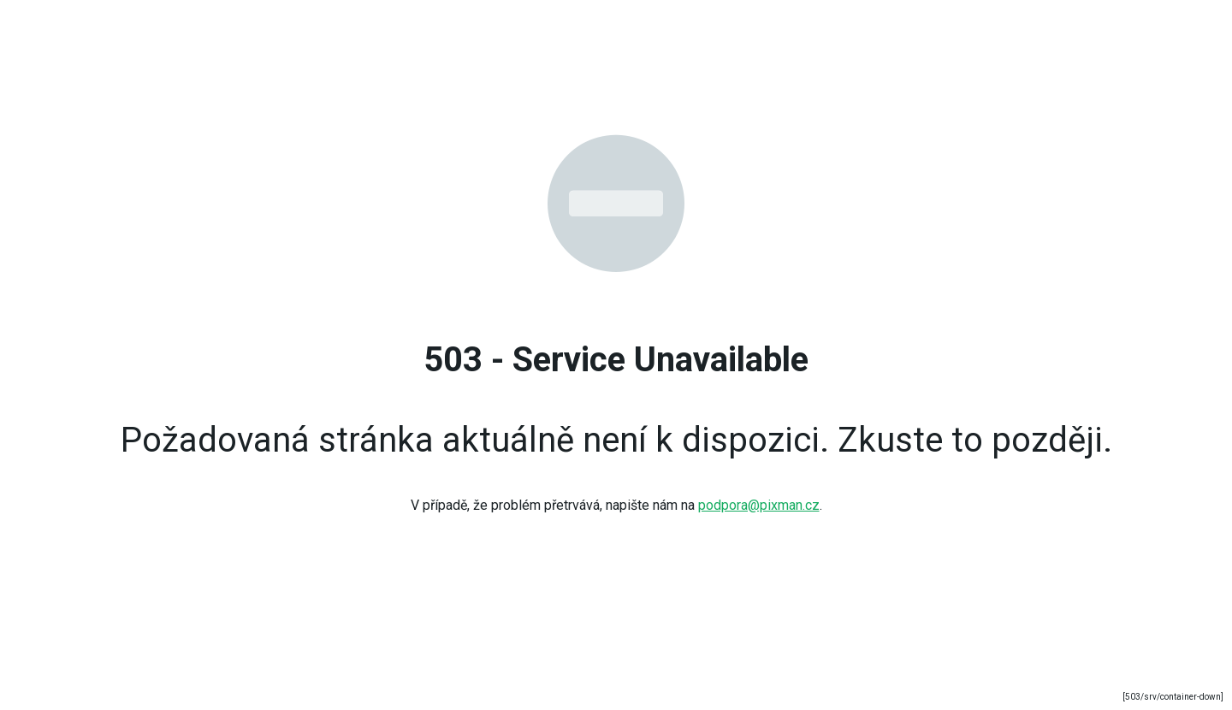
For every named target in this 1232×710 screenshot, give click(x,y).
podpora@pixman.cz (759, 505)
